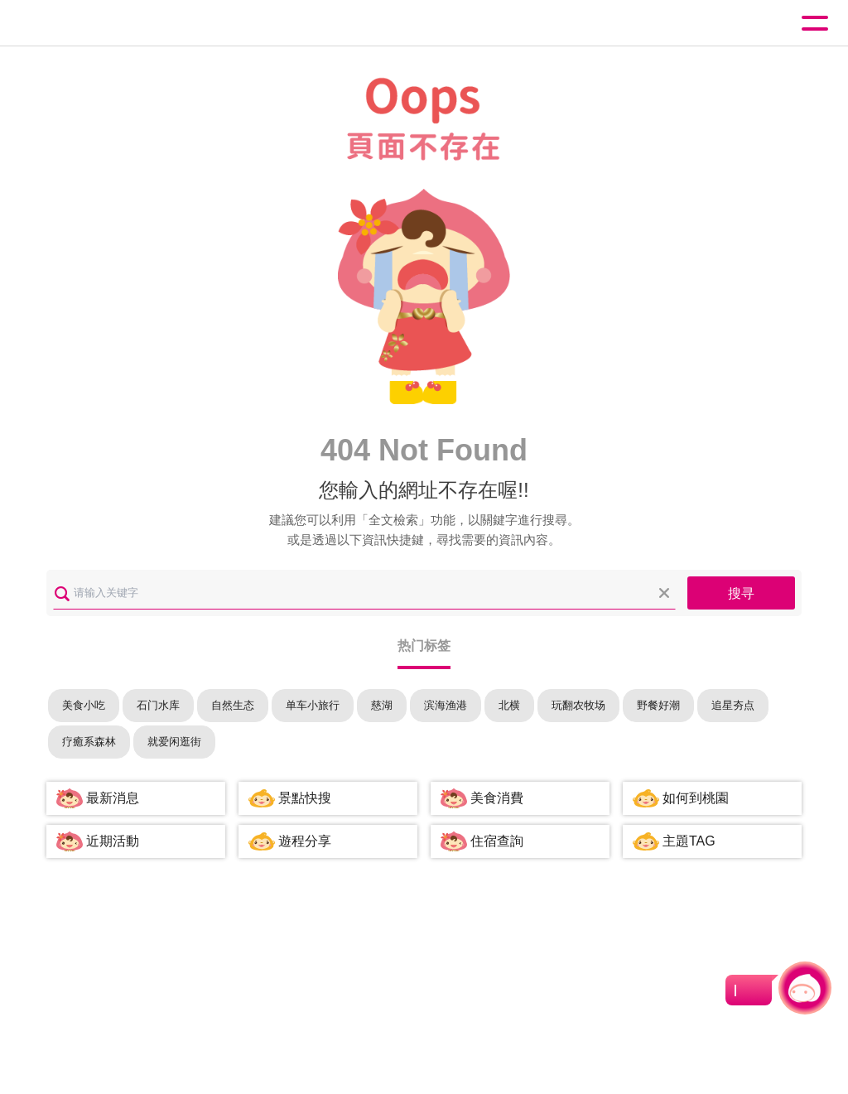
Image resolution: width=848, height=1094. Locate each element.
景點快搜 (304, 798)
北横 (509, 705)
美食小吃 (83, 705)
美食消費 (496, 798)
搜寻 (741, 593)
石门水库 (158, 705)
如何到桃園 (695, 798)
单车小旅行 (313, 705)
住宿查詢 (496, 841)
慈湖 (382, 705)
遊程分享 (304, 841)
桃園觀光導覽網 (81, 23)
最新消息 (112, 798)
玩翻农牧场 (578, 705)
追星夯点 (732, 705)
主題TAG (689, 841)
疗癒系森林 (89, 741)
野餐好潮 (658, 705)
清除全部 (664, 593)
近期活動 (112, 841)
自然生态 (232, 705)
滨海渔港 (445, 705)
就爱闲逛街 (174, 741)
